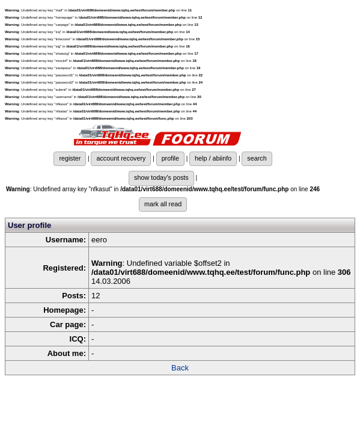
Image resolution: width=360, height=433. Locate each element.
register (70, 158)
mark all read (163, 203)
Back (180, 367)
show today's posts (161, 177)
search (256, 158)
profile (170, 158)
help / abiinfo (213, 158)
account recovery (120, 158)
